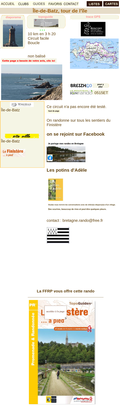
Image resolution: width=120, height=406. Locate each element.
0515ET (101, 93)
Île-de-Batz (10, 110)
